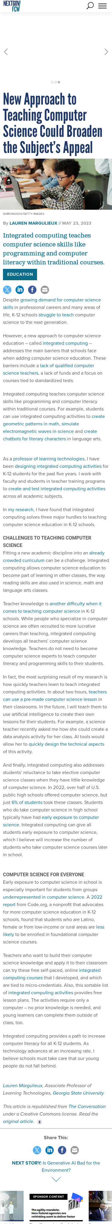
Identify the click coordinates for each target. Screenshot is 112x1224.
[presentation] (5, 1189)
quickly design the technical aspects (66, 717)
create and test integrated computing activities (56, 461)
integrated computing (65, 316)
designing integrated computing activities (58, 439)
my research (20, 482)
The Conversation (87, 1079)
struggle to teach (56, 287)
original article (18, 1094)
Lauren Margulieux (22, 1058)
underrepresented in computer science (43, 870)
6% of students (27, 775)
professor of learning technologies (49, 431)
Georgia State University (78, 1066)
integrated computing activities (40, 965)
